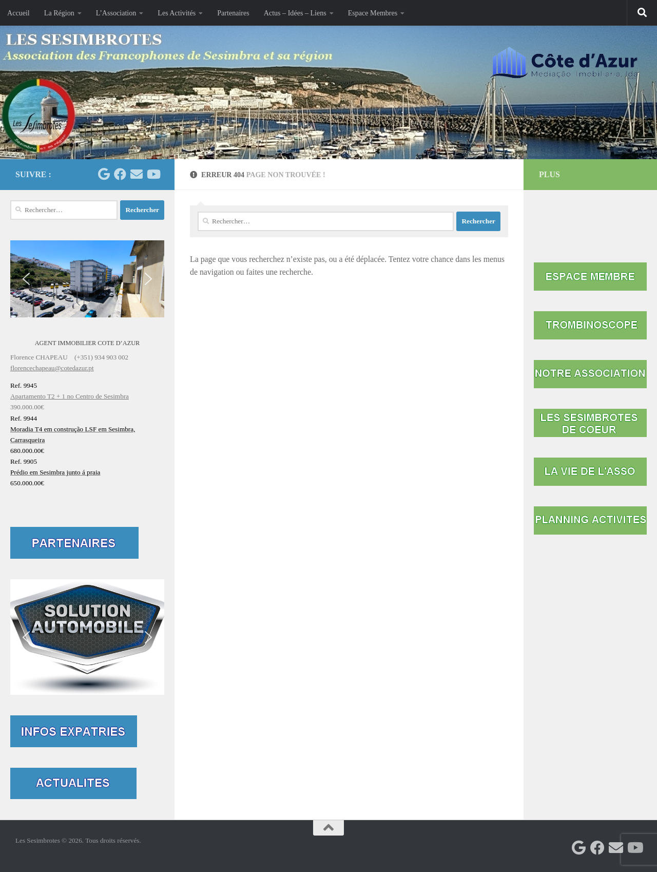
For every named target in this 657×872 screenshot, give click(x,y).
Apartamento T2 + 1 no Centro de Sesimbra (69, 396)
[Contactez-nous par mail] (136, 174)
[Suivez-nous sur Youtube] (153, 174)
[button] (87, 278)
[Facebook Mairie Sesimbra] (120, 174)
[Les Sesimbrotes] (104, 174)
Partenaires (233, 13)
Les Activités (177, 13)
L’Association (116, 13)
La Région (59, 13)
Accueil (18, 13)
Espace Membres (373, 13)
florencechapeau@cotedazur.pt (52, 368)
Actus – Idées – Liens (295, 13)
